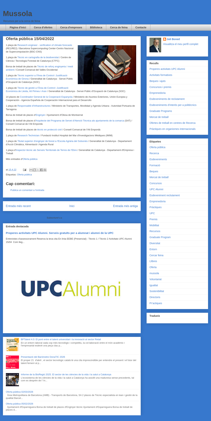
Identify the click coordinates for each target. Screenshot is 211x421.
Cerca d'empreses (71, 27)
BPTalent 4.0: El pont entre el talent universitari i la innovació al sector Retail (61, 339)
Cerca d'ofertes (43, 27)
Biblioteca (96, 27)
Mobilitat (154, 225)
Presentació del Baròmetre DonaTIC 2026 (43, 357)
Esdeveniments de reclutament (167, 98)
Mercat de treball (158, 117)
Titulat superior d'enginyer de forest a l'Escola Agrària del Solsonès (52, 141)
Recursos (154, 231)
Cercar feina (156, 255)
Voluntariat (155, 279)
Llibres (153, 261)
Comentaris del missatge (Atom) (80, 217)
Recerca (154, 153)
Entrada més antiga (125, 206)
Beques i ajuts (157, 81)
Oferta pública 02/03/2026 (19, 391)
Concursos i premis (160, 87)
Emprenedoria (157, 92)
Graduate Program (160, 237)
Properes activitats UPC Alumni (167, 68)
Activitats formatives (160, 75)
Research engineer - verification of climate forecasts (45, 45)
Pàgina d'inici (18, 27)
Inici (71, 206)
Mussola (17, 14)
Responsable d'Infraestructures (34, 105)
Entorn (153, 249)
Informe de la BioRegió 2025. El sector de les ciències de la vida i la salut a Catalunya (66, 374)
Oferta (153, 267)
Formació (154, 165)
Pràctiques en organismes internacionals (172, 128)
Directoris (154, 297)
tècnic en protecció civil (49, 129)
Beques (153, 171)
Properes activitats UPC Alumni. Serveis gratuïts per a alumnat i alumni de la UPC (60, 232)
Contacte (140, 27)
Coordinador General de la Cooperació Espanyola (46, 96)
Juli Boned (173, 39)
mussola (154, 273)
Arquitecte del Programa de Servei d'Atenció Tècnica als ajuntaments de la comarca (80, 120)
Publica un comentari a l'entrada (27, 190)
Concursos (155, 183)
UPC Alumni (156, 189)
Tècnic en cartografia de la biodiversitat (38, 57)
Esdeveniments (158, 159)
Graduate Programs (160, 111)
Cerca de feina (119, 27)
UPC (152, 213)
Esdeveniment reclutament (164, 195)
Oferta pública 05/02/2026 (19, 403)
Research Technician (28, 135)
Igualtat (153, 285)
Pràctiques (155, 207)
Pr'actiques (155, 303)
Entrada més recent (18, 206)
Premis (153, 219)
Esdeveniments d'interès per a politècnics (172, 105)
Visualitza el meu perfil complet (180, 44)
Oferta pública (30, 159)
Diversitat (154, 243)
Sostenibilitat (156, 291)
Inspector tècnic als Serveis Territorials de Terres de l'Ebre (46, 150)
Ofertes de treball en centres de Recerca (172, 122)
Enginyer (40, 115)
